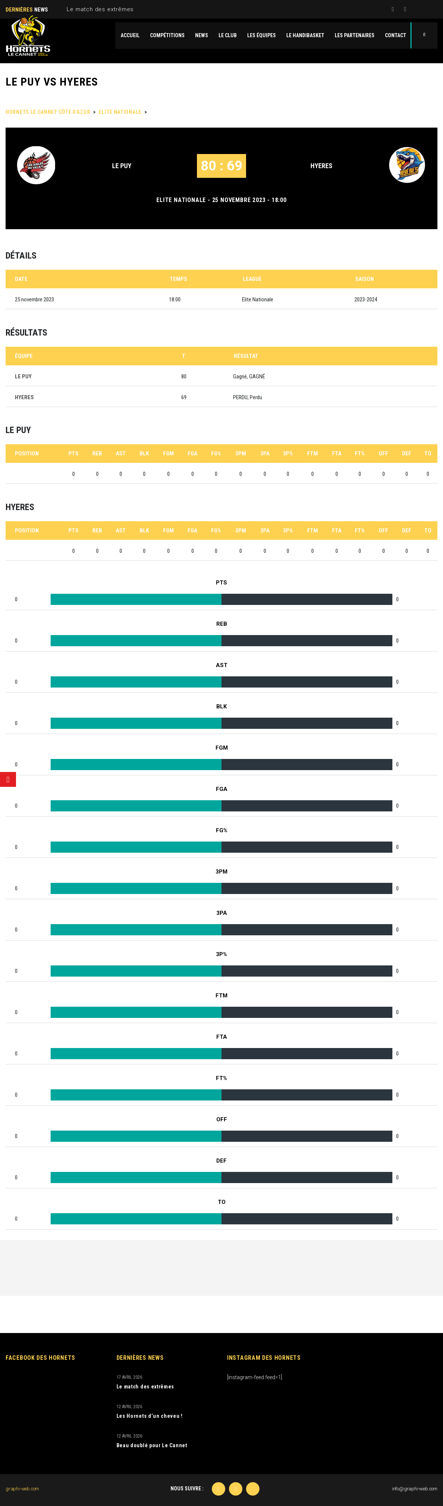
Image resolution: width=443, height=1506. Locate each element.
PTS (73, 453)
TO (427, 453)
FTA (336, 453)
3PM (240, 453)
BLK (144, 453)
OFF (383, 453)
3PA (265, 453)
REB (97, 453)
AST (121, 453)
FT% (360, 453)
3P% (288, 453)
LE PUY (121, 166)
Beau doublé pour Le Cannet (152, 1445)
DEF (406, 453)
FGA (192, 453)
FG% (216, 453)
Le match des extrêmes (100, 9)
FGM (168, 453)
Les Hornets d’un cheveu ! (150, 1416)
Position (27, 453)
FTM (312, 453)
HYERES (321, 166)
